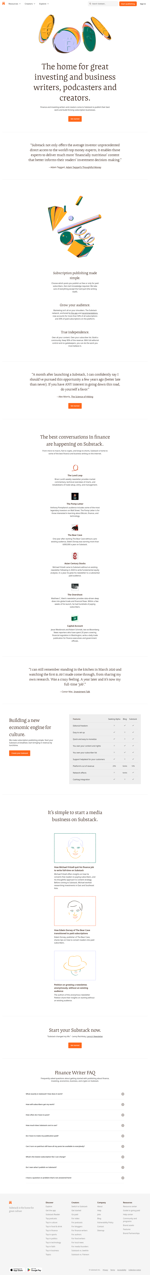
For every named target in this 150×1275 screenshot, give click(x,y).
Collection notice (135, 1270)
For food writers (78, 1238)
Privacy (105, 1270)
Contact (100, 1226)
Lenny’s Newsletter (95, 1036)
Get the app (51, 1210)
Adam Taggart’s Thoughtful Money (83, 167)
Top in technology (53, 1242)
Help (99, 1210)
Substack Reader (53, 1214)
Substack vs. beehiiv (79, 1250)
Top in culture (51, 1222)
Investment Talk (82, 691)
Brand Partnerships (131, 1233)
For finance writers (79, 1230)
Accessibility (121, 1270)
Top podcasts (51, 1218)
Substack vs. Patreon (80, 1254)
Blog (99, 1218)
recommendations (90, 313)
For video (75, 1218)
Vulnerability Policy (105, 1222)
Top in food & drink (54, 1226)
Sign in (143, 4)
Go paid (74, 1214)
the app (74, 313)
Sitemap (100, 1230)
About (99, 1206)
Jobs (99, 1214)
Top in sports (51, 1234)
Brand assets (128, 1225)
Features (126, 1229)
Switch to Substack (79, 1206)
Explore (49, 1206)
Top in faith (50, 1246)
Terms (112, 1270)
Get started (75, 119)
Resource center (130, 1206)
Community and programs (130, 1220)
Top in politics (51, 1238)
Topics (48, 1254)
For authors (76, 1234)
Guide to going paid (131, 1210)
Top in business (52, 1250)
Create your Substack (19, 753)
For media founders (79, 1246)
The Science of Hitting (82, 396)
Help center (128, 1214)
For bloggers (76, 1226)
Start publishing (128, 4)
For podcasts (76, 1222)
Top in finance (52, 1230)
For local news (77, 1242)
